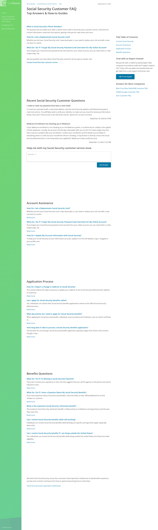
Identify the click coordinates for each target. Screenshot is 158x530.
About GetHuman (8, 29)
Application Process (123, 49)
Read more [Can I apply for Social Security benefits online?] (31, 309)
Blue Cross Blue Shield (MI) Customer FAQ (132, 88)
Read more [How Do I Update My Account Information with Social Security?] (31, 245)
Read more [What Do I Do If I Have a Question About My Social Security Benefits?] (31, 402)
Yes (93, 501)
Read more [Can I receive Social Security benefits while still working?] (31, 429)
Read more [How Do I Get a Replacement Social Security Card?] (31, 217)
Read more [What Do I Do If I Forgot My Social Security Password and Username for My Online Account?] (31, 231)
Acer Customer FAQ (123, 96)
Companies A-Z (7, 25)
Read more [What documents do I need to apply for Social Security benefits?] (31, 323)
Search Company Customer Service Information (8, 19)
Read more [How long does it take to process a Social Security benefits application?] (31, 337)
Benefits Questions (123, 52)
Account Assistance (123, 45)
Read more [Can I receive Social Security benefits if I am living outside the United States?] (31, 442)
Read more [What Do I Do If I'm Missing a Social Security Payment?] (31, 388)
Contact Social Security (124, 41)
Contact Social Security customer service (42, 62)
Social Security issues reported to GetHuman (44, 486)
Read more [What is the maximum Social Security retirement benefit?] (31, 415)
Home (4, 13)
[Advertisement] (69, 81)
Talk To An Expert (125, 77)
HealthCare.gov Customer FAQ (127, 92)
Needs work (101, 501)
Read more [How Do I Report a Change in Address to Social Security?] (31, 296)
